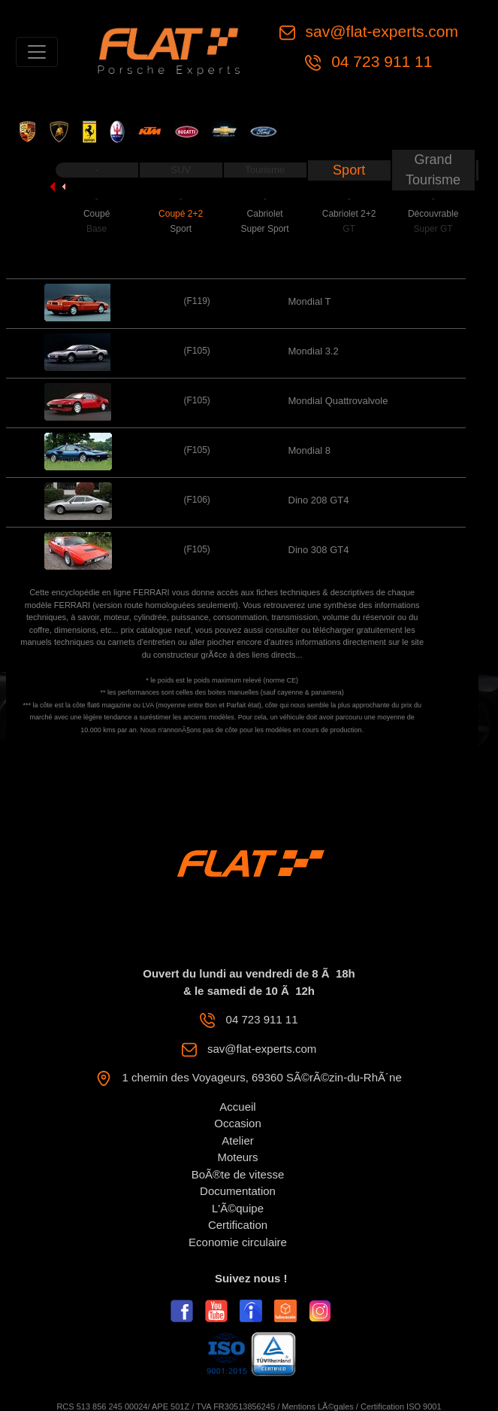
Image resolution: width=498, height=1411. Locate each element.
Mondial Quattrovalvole (338, 400)
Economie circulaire (238, 1242)
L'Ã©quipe (238, 1208)
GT (349, 229)
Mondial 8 (309, 450)
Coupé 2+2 (180, 213)
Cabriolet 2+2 (349, 213)
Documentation (238, 1190)
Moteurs (237, 1157)
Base (96, 229)
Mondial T (309, 301)
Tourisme (265, 169)
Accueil (237, 1106)
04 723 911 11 (379, 61)
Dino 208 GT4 (318, 500)
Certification (237, 1224)
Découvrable (433, 213)
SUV (181, 169)
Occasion (237, 1123)
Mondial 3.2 (313, 351)
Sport (349, 170)
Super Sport (265, 229)
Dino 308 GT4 (318, 549)
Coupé (96, 213)
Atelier (238, 1140)
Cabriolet (265, 213)
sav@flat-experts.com (379, 31)
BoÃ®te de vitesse (238, 1174)
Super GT (433, 229)
